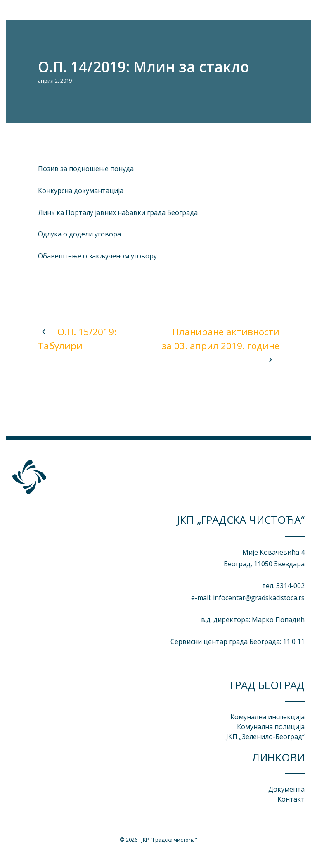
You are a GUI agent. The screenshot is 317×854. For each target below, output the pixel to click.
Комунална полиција (271, 726)
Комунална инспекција (267, 716)
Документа (286, 789)
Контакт (291, 799)
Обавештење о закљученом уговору (97, 255)
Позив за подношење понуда (86, 168)
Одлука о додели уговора (79, 234)
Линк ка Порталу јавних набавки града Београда (118, 212)
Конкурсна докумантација (80, 190)
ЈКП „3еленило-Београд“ (265, 736)
